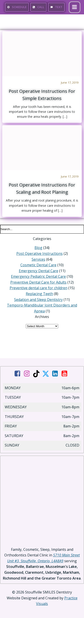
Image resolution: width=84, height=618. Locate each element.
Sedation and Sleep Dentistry (38, 299)
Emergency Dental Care (38, 270)
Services (38, 259)
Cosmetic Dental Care (38, 264)
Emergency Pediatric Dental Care (38, 276)
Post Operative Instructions (39, 253)
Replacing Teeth (39, 293)
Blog (38, 247)
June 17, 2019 (69, 82)
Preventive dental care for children (38, 287)
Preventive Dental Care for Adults (38, 282)
